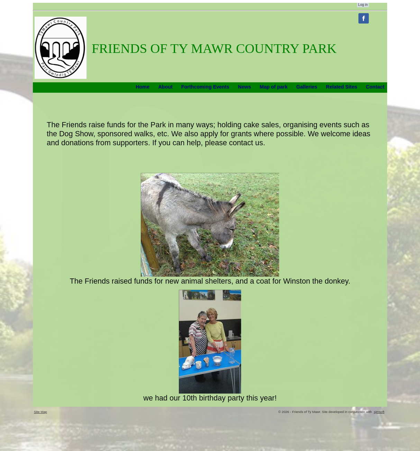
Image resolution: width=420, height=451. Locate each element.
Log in (363, 5)
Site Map (40, 412)
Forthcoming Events (205, 87)
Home (142, 87)
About (165, 87)
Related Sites (341, 87)
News (244, 87)
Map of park (273, 87)
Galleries (306, 87)
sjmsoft (379, 412)
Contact (375, 87)
